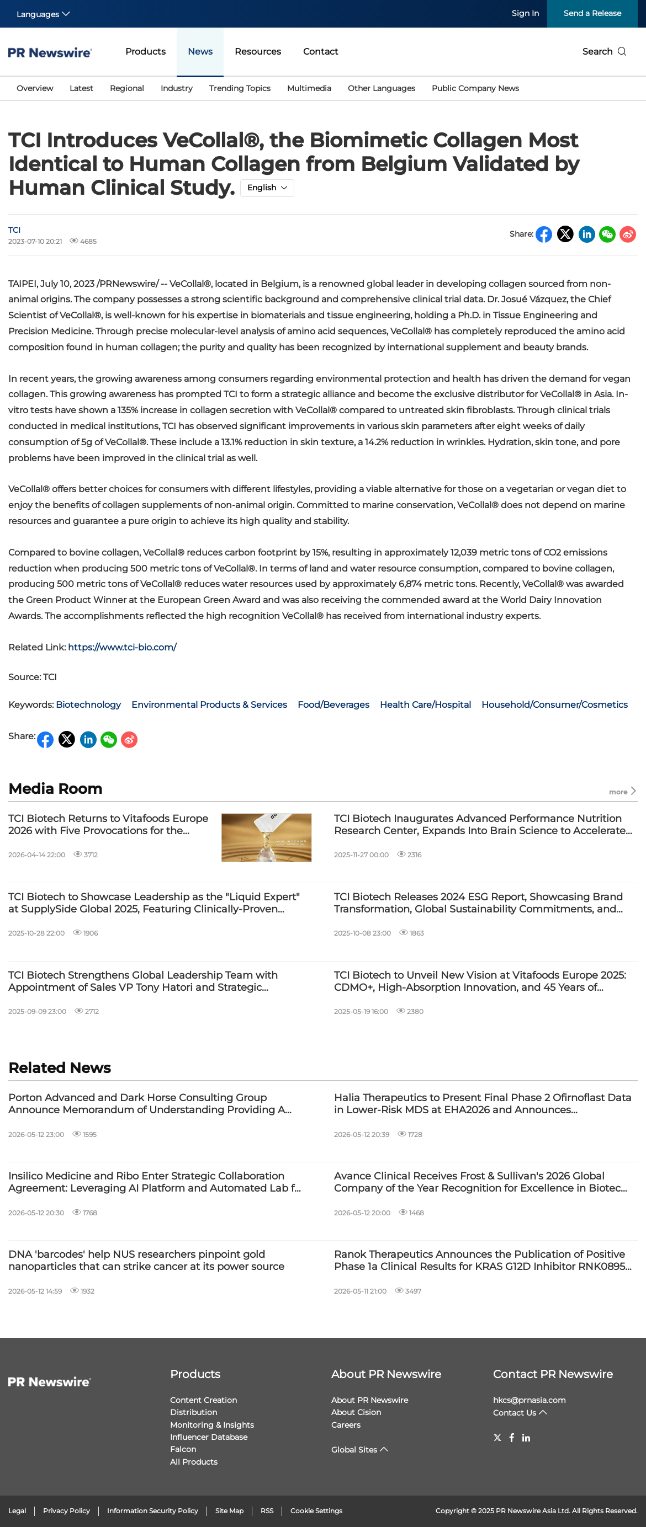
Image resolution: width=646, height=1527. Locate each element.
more (623, 791)
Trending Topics (240, 88)
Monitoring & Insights (212, 1425)
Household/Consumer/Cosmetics (554, 705)
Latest (81, 88)
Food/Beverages (333, 705)
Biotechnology (88, 705)
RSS (267, 1511)
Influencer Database (208, 1437)
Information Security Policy (152, 1511)
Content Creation (203, 1400)
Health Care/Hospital (425, 705)
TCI (14, 230)
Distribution (193, 1412)
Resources (258, 51)
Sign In (525, 13)
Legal (17, 1511)
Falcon (183, 1449)
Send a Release (592, 13)
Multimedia (309, 88)
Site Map (229, 1511)
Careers (346, 1425)
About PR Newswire (386, 1374)
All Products (194, 1462)
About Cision (356, 1412)
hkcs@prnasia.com (529, 1400)
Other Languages (381, 88)
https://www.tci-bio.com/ (122, 647)
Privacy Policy (66, 1511)
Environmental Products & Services (209, 705)
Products (145, 51)
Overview (35, 88)
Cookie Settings (316, 1511)
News (200, 51)
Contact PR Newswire (553, 1374)
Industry (177, 88)
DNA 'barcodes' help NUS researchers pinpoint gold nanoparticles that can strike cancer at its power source (146, 1261)
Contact (320, 51)
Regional (127, 88)
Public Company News (475, 88)
